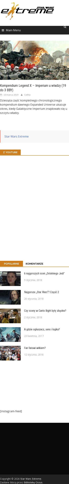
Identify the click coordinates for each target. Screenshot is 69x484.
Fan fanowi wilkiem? (35, 348)
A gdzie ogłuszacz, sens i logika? (42, 329)
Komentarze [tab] (34, 263)
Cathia (27, 94)
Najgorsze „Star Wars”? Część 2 (41, 292)
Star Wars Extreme (16, 136)
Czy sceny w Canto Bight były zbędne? (45, 310)
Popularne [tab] (11, 263)
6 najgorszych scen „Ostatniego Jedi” (44, 273)
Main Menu (13, 30)
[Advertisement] (33, 384)
